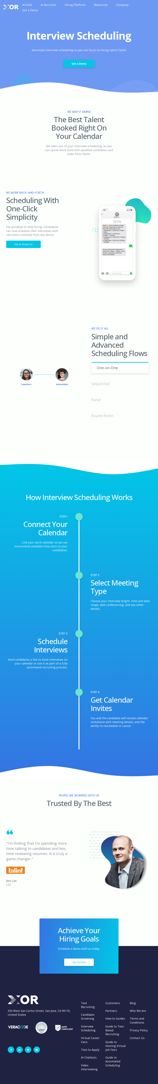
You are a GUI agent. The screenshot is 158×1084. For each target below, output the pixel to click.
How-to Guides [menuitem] (115, 1018)
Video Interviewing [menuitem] (89, 1067)
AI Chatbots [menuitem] (89, 1057)
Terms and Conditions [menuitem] (137, 1020)
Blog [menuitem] (133, 1003)
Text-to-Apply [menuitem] (90, 1050)
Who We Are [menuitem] (138, 1011)
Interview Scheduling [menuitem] (88, 1028)
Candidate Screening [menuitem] (87, 1016)
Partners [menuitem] (111, 1011)
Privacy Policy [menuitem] (139, 1030)
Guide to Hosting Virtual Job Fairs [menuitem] (115, 1046)
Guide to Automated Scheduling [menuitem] (112, 1061)
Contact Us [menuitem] (137, 1038)
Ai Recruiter (48, 5)
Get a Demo (30, 10)
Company (122, 5)
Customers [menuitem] (112, 1003)
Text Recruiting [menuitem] (88, 1005)
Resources (101, 5)
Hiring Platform (75, 5)
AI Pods (27, 5)
